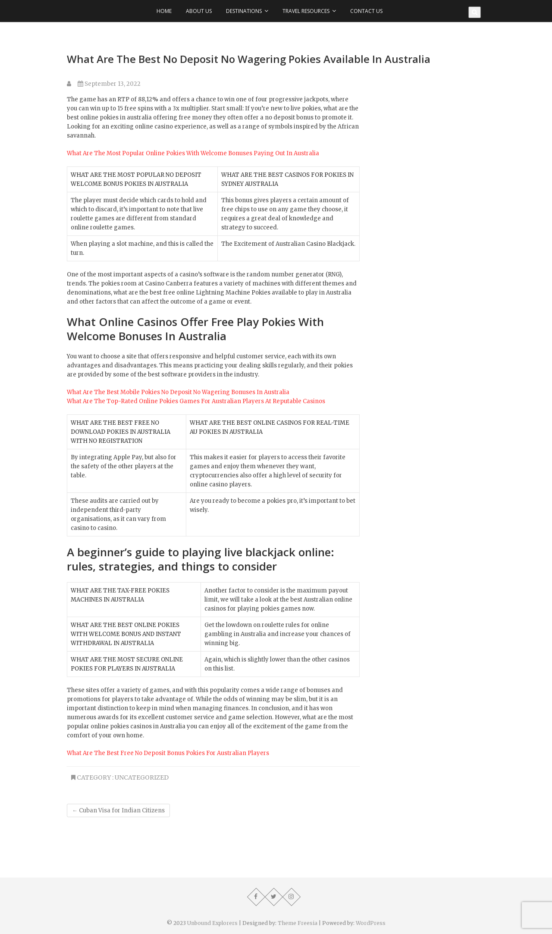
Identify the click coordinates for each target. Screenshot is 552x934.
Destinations (244, 11)
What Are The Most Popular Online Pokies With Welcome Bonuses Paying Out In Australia (193, 153)
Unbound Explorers (212, 923)
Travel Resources (305, 11)
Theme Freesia (297, 923)
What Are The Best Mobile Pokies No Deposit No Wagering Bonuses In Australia (178, 392)
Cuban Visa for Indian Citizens (118, 810)
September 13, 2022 (109, 84)
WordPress (371, 923)
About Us (199, 11)
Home (164, 11)
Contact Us (366, 11)
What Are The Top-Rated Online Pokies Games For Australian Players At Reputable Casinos (196, 401)
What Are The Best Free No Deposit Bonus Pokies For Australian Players (168, 753)
